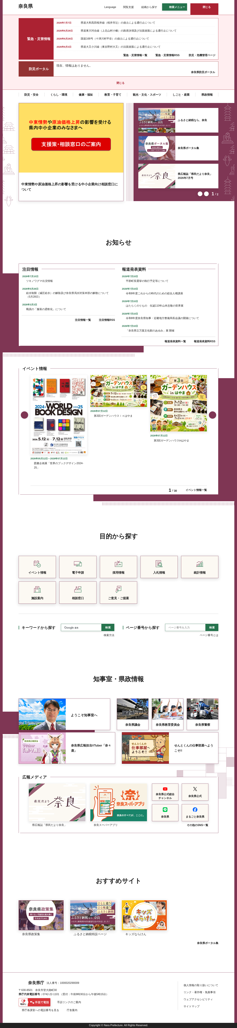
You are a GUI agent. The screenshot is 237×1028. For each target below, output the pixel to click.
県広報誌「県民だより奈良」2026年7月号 (195, 176)
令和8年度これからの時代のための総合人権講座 (154, 293)
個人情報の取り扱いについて (201, 985)
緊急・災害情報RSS (167, 55)
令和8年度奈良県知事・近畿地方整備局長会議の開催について (162, 318)
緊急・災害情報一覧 (135, 55)
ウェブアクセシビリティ (198, 999)
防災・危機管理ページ (202, 55)
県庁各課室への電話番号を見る (40, 1010)
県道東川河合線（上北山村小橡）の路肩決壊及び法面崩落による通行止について (129, 30)
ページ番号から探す (143, 628)
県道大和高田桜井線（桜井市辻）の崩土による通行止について (118, 22)
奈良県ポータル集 (188, 148)
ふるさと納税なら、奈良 (192, 120)
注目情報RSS (107, 320)
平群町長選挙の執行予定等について (147, 281)
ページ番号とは (209, 635)
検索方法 (109, 635)
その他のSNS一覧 (197, 825)
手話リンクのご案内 (69, 1002)
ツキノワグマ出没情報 (39, 281)
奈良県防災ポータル (203, 72)
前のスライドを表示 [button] (200, 193)
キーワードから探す (39, 628)
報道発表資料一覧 (175, 341)
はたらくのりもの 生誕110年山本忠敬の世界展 (155, 305)
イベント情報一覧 (196, 490)
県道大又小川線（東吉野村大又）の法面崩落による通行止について (121, 46)
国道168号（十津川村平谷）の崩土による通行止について (115, 38)
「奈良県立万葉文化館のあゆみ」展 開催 (150, 330)
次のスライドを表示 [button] (206, 193)
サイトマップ (192, 1006)
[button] (108, 7)
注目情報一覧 (83, 320)
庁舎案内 (72, 1010)
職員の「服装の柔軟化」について (46, 309)
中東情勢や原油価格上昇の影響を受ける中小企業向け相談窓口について (69, 186)
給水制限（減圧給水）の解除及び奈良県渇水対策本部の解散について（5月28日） (67, 295)
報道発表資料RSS (204, 341)
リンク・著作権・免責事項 (200, 992)
